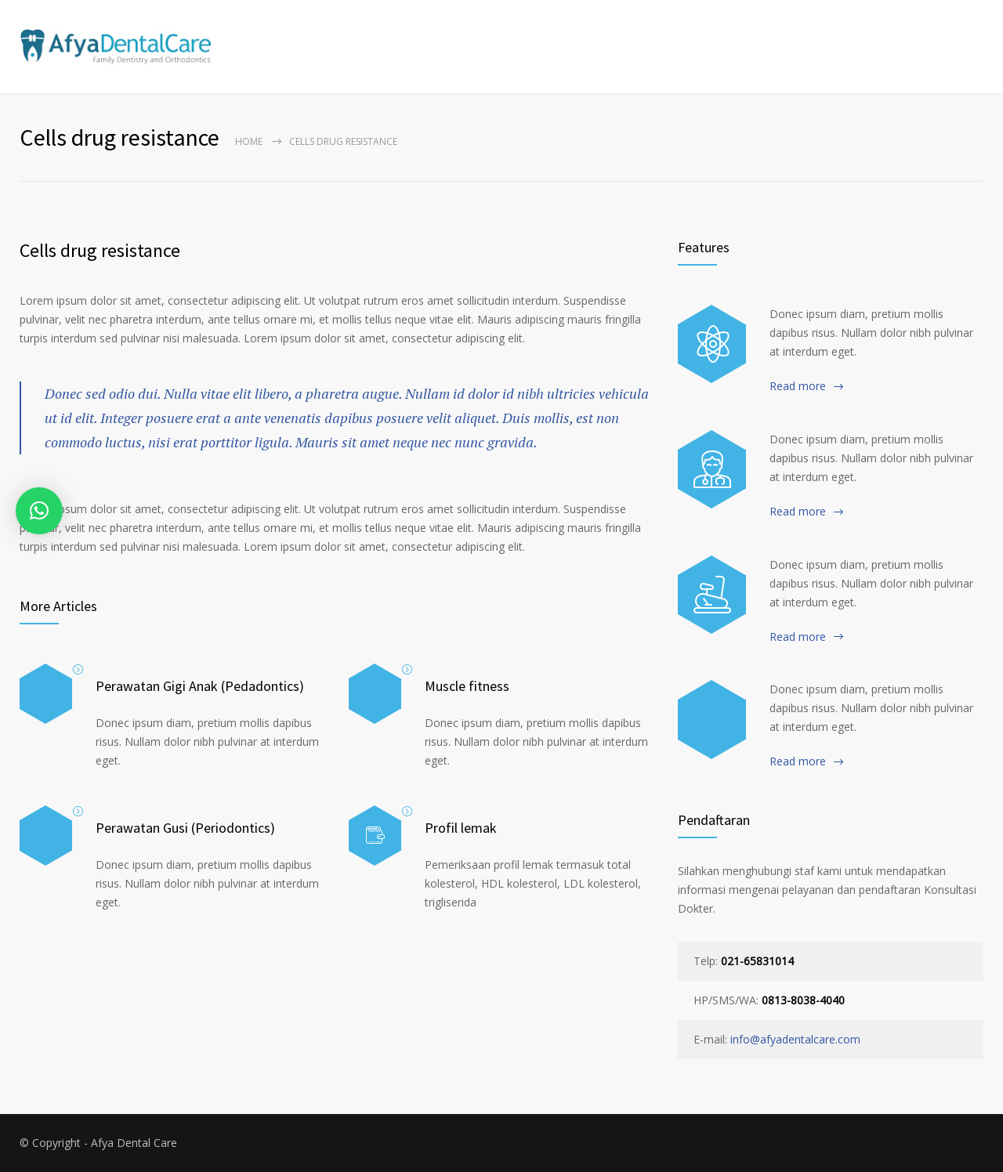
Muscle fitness (467, 686)
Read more (797, 385)
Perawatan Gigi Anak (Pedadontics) (200, 686)
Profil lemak (461, 828)
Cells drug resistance (100, 250)
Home (249, 141)
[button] (39, 510)
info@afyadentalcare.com (795, 1039)
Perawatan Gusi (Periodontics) (185, 828)
